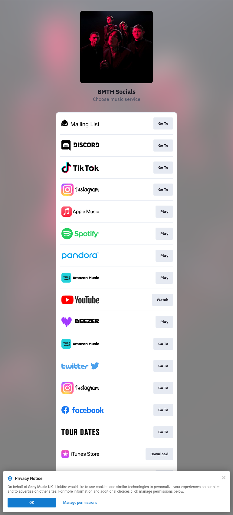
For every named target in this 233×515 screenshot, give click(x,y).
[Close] (223, 477)
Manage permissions (80, 503)
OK (31, 503)
